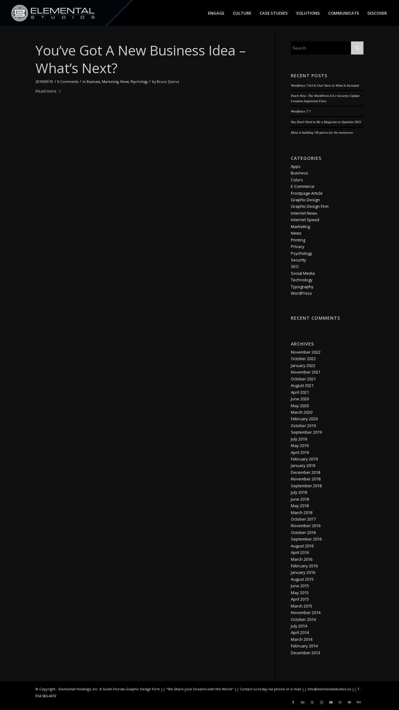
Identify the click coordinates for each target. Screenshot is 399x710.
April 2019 (300, 452)
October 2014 (303, 619)
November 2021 (305, 372)
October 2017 (303, 519)
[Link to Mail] (349, 702)
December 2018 (305, 472)
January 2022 (303, 365)
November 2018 (305, 479)
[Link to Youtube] (330, 702)
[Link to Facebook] (293, 702)
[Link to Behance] (302, 702)
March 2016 (301, 559)
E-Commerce (303, 186)
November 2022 (305, 352)
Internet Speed (305, 219)
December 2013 (305, 652)
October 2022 (303, 358)
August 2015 (302, 579)
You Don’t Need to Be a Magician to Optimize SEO (326, 122)
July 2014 (299, 626)
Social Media (303, 273)
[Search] (327, 48)
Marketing (110, 81)
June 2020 (300, 399)
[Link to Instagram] (321, 702)
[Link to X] (312, 702)
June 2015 (300, 585)
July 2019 (299, 439)
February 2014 (304, 646)
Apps (295, 166)
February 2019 (304, 459)
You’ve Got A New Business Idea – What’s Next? (141, 59)
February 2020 (304, 419)
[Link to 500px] (358, 702)
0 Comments (67, 81)
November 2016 (305, 525)
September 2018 (306, 485)
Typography (302, 286)
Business (93, 81)
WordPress (301, 293)
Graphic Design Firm (310, 206)
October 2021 (303, 379)
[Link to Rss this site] (340, 702)
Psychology (139, 81)
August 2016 (302, 546)
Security (298, 260)
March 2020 (301, 412)
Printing (298, 240)
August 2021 (302, 385)
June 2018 (300, 499)
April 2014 (300, 632)
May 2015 (300, 592)
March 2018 (301, 512)
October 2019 (303, 425)
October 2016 (303, 532)
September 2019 (306, 432)
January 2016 (303, 572)
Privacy (298, 246)
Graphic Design (305, 200)
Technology (302, 280)
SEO (295, 266)
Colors (297, 180)
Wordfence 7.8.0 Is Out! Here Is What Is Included (325, 85)
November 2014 (305, 612)
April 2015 (300, 599)
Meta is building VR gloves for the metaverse (322, 132)
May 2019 (300, 445)
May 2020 (300, 405)
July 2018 (299, 492)
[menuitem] (216, 13)
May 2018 (300, 505)
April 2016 (300, 552)
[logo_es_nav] (53, 13)
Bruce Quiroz (168, 81)
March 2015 (301, 606)
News (124, 81)
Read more (48, 91)
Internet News (304, 213)
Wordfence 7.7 (300, 111)
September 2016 (306, 539)
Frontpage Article (307, 193)
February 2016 (304, 566)
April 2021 (300, 392)
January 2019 (303, 465)
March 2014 (301, 639)
